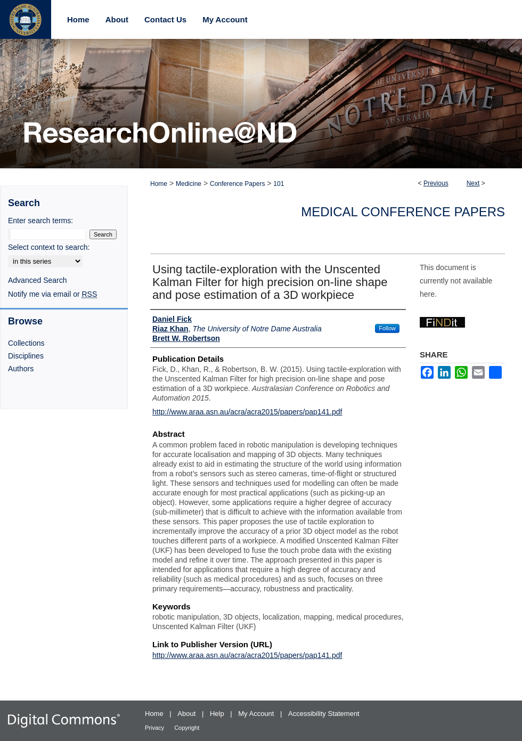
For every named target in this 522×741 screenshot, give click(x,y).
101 (278, 184)
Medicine (188, 184)
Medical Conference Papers (403, 212)
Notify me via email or (52, 294)
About (187, 714)
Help (218, 714)
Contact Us (165, 19)
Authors (21, 368)
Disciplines (26, 356)
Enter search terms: (40, 220)
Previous (435, 183)
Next (473, 183)
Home (158, 184)
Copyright (186, 727)
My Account (257, 714)
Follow (387, 328)
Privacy (155, 727)
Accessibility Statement (324, 714)
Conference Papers (237, 184)
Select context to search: (48, 247)
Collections (26, 343)
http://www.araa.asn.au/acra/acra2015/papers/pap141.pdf (247, 412)
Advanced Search (37, 280)
